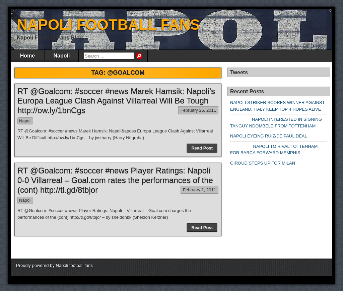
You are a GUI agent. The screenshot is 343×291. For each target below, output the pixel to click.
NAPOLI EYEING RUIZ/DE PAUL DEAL (268, 135)
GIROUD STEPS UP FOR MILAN (262, 163)
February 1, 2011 (199, 189)
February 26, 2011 (198, 110)
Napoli (62, 56)
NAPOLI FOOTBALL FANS (108, 24)
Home (27, 56)
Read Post (202, 148)
